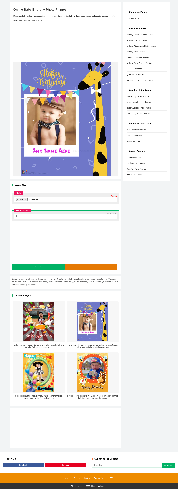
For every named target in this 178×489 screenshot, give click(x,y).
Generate (38, 267)
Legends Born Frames (136, 69)
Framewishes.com (99, 486)
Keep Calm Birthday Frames (138, 57)
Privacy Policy (99, 478)
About (67, 478)
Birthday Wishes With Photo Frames (141, 46)
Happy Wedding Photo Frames (139, 108)
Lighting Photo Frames (136, 163)
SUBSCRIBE (169, 465)
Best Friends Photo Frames (138, 130)
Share (91, 267)
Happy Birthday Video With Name (140, 80)
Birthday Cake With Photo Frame (140, 35)
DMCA (87, 478)
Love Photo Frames (134, 136)
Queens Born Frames (135, 74)
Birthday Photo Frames (136, 52)
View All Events (133, 18)
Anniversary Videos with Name (139, 114)
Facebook (23, 465)
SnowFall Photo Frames (136, 169)
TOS (111, 478)
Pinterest (65, 465)
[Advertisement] (65, 42)
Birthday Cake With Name (137, 40)
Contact (77, 478)
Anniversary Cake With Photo (138, 96)
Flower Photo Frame (135, 157)
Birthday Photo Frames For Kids (139, 63)
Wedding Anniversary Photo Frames (141, 102)
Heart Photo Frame (134, 141)
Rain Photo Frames (134, 175)
